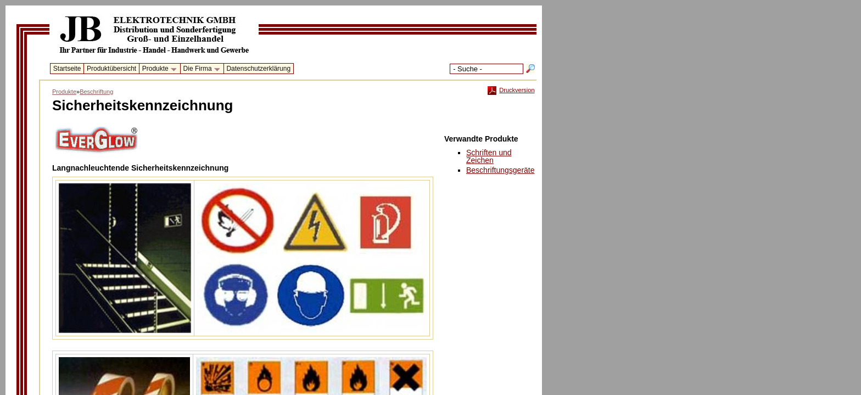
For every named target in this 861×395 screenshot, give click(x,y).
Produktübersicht (111, 68)
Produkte (157, 69)
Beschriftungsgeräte (500, 170)
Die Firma (200, 69)
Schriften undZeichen (489, 156)
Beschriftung (96, 91)
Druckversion (511, 90)
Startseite (67, 68)
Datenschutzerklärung (258, 68)
